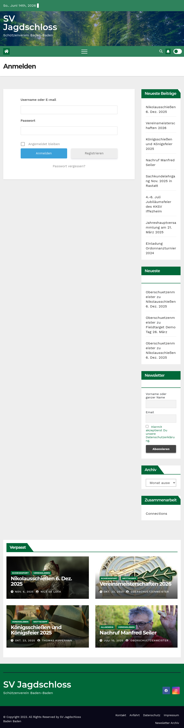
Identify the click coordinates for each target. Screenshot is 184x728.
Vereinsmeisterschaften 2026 (135, 584)
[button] (161, 51)
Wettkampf (129, 578)
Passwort (28, 121)
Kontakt (120, 715)
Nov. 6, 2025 (24, 591)
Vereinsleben (41, 573)
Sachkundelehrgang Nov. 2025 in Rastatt (160, 181)
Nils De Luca (48, 591)
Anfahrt (135, 715)
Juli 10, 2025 (113, 640)
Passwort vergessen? (69, 166)
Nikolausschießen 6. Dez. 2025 (41, 581)
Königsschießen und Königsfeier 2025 (159, 144)
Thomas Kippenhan (54, 640)
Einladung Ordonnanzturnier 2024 (161, 248)
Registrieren (94, 153)
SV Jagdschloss (30, 22)
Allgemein (107, 627)
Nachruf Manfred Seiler (128, 633)
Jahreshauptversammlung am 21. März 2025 (161, 227)
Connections (156, 513)
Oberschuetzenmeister (147, 591)
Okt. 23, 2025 (114, 591)
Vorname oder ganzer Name (156, 395)
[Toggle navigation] (84, 51)
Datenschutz (151, 715)
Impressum (171, 715)
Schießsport (20, 573)
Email (150, 412)
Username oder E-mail (38, 100)
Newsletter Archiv (167, 723)
